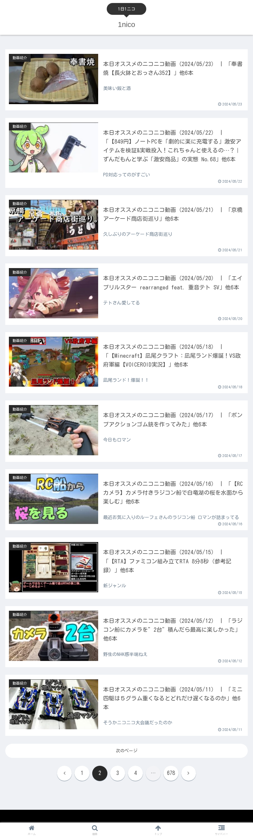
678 (171, 773)
